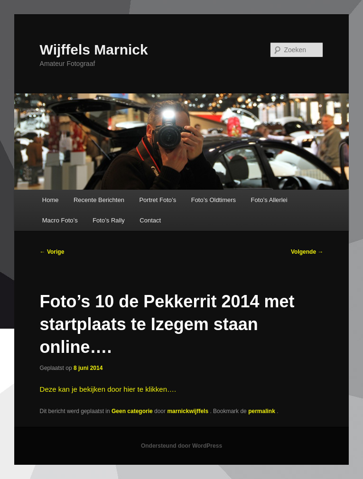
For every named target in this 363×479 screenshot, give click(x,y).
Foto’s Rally (109, 220)
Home (50, 199)
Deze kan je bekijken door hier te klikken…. (108, 389)
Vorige (52, 252)
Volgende (307, 252)
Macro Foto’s (60, 220)
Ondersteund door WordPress (181, 445)
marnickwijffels (188, 411)
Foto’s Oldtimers (213, 199)
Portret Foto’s (157, 199)
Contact (150, 220)
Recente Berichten (99, 199)
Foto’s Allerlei (269, 199)
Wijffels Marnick (94, 49)
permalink (262, 411)
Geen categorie (132, 411)
